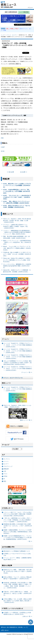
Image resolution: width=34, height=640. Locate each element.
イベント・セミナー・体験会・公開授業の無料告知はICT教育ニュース (17, 558)
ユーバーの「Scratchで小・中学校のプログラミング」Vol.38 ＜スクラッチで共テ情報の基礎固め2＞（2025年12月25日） (18, 356)
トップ (2, 35)
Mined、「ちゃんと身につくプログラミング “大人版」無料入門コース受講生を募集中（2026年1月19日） (17, 248)
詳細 (2, 138)
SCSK (2, 151)
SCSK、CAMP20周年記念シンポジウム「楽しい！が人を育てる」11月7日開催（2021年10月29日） (16, 191)
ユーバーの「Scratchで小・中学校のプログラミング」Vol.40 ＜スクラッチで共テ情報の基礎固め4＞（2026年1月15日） (18, 345)
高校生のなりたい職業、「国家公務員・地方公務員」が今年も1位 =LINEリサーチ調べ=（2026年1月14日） (18, 571)
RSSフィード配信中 (17, 426)
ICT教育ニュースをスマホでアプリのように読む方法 (17, 554)
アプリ (5, 474)
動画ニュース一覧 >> (26, 420)
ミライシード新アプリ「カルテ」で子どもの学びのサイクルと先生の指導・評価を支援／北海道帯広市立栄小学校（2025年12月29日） (17, 514)
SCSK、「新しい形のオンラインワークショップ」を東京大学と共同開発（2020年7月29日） (16, 202)
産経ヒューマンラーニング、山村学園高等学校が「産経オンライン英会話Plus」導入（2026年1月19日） (17, 242)
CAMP (3, 147)
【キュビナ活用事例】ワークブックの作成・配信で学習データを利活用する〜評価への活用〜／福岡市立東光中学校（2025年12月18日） (17, 362)
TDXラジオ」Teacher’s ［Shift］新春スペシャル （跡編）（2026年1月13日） (17, 412)
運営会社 (3, 627)
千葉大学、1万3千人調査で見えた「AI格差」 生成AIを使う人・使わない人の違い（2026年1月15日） (18, 593)
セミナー (6, 464)
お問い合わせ (5, 630)
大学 (5, 471)
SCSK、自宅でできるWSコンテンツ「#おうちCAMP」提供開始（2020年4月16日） (16, 206)
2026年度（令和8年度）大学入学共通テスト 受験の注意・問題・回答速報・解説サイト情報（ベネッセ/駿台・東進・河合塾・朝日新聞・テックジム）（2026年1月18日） (18, 585)
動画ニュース (6, 383)
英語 (5, 481)
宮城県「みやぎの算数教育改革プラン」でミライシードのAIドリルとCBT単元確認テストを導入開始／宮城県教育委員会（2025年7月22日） (17, 537)
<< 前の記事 (10, 172)
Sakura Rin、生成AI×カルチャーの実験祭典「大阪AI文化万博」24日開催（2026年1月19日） (17, 270)
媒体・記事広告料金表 (11, 12)
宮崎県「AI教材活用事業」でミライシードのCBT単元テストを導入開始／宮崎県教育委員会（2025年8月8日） (18, 531)
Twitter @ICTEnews (17, 439)
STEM (5, 476)
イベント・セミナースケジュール (13, 377)
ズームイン (5, 339)
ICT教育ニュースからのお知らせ (12, 608)
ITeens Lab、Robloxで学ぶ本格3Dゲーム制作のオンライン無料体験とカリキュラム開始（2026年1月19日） (17, 260)
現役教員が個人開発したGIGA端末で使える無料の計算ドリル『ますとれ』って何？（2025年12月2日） (18, 525)
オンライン (7, 459)
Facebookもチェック (17, 432)
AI (4, 478)
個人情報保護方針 (12, 627)
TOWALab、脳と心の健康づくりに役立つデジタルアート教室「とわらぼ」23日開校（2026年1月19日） (17, 254)
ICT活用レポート (7, 508)
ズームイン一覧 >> (26, 372)
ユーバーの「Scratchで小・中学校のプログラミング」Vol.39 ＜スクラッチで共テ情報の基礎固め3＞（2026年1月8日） (18, 350)
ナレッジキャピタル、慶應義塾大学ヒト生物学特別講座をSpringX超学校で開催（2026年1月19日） (17, 265)
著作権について (22, 627)
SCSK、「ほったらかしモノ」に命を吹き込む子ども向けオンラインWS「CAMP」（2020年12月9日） (17, 197)
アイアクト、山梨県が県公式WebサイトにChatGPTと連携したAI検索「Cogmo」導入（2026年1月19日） (15, 226)
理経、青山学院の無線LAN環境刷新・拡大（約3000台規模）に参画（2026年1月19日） (16, 237)
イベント (6, 461)
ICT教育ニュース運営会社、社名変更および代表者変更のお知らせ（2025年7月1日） (17, 613)
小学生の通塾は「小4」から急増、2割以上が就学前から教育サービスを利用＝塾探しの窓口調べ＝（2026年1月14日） (18, 600)
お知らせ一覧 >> (27, 616)
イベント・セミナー (11, 35)
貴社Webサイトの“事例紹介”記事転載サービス (17, 551)
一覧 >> (30, 541)
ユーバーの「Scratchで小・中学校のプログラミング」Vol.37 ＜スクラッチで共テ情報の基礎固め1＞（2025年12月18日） (18, 368)
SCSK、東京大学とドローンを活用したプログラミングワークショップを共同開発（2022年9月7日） (17, 185)
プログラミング (8, 466)
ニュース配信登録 (24, 12)
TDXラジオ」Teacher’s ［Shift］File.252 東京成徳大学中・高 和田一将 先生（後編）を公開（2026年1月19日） (17, 220)
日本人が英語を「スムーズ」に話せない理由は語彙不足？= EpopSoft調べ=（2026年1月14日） (17, 577)
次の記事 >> (23, 172)
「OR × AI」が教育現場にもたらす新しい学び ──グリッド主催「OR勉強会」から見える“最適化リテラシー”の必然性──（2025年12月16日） (18, 519)
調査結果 (6, 469)
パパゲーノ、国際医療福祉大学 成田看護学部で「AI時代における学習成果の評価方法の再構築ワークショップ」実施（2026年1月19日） (17, 232)
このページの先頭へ (30, 622)
